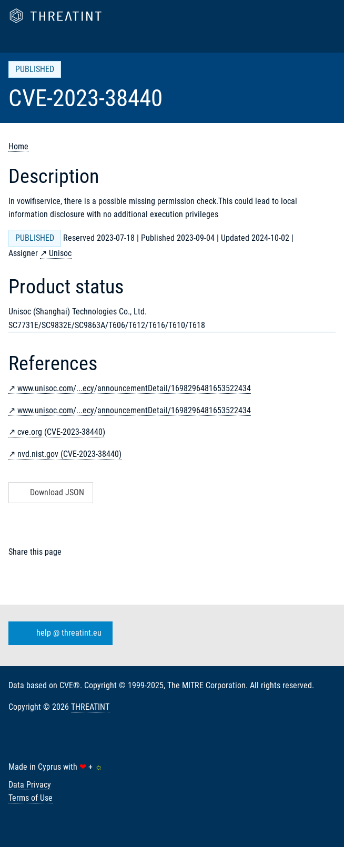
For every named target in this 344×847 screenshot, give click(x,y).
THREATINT (90, 707)
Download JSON (49, 492)
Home (18, 146)
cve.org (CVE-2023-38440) (61, 432)
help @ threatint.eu (58, 633)
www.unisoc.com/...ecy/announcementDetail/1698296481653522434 (134, 388)
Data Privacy (29, 785)
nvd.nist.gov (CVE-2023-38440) (69, 454)
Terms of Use (30, 798)
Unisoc (60, 253)
